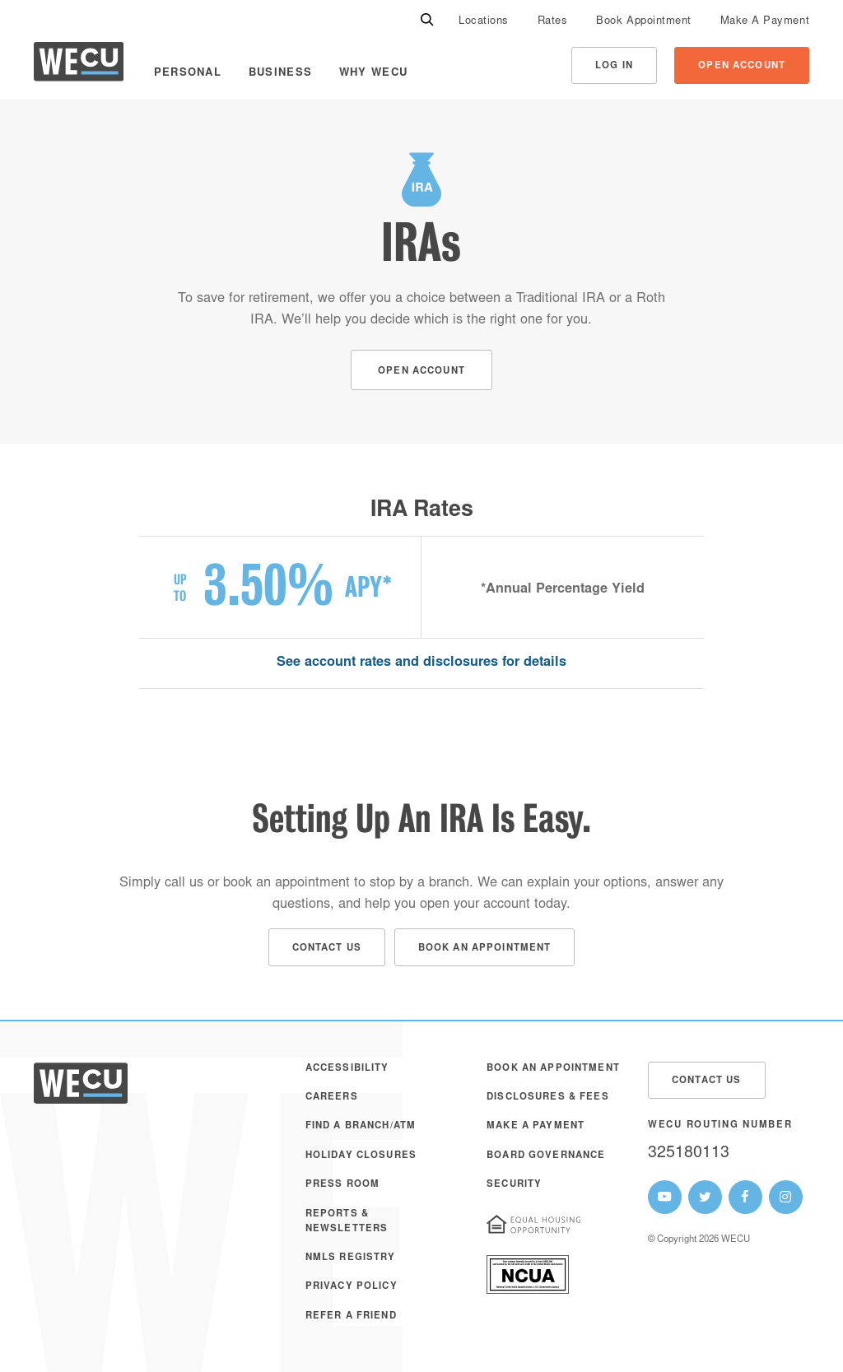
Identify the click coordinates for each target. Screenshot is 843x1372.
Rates (553, 21)
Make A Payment (764, 21)
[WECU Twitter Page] (705, 1197)
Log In (614, 66)
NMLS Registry (350, 1258)
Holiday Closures (361, 1155)
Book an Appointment (553, 1068)
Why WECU (373, 73)
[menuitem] (484, 20)
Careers (331, 1097)
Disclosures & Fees (548, 1097)
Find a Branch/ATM (360, 1126)
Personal (187, 73)
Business (280, 73)
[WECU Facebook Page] (745, 1197)
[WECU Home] (78, 65)
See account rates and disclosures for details (421, 662)
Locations (484, 21)
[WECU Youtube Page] (665, 1197)
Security (514, 1184)
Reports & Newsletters (347, 1222)
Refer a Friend (351, 1316)
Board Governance (546, 1155)
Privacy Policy (351, 1286)
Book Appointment (643, 21)
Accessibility (347, 1068)
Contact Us (706, 1081)
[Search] (427, 20)
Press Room (342, 1184)
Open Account (741, 66)
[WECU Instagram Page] (786, 1197)
